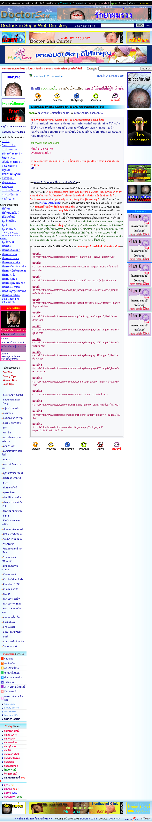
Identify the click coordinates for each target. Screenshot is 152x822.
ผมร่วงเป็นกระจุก (11, 190)
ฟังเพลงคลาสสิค (11, 262)
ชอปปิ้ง (6, 459)
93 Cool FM (8, 301)
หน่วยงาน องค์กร (11, 598)
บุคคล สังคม (9, 492)
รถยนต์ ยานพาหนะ (12, 539)
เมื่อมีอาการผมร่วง (12, 161)
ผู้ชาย (6, 515)
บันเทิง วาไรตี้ (10, 487)
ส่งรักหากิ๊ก (6, 346)
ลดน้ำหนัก (9, 663)
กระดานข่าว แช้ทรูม (13, 394)
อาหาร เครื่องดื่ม (11, 617)
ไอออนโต (9, 682)
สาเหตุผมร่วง (9, 165)
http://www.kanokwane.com (45, 143)
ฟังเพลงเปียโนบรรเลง (14, 270)
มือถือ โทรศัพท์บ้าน (12, 534)
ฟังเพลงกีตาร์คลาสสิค (14, 266)
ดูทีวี (4, 225)
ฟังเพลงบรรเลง (10, 258)
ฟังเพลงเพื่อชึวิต (11, 287)
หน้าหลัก (38, 99)
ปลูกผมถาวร (9, 182)
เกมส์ (5, 636)
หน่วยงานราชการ (12, 603)
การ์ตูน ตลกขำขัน (12, 423)
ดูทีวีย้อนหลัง (9, 229)
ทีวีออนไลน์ (8, 216)
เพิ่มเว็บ (100, 447)
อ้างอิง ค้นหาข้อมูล (12, 631)
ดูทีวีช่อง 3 (8, 242)
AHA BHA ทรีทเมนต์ (14, 686)
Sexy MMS (12, 359)
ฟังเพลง (6, 246)
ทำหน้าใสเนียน (11, 672)
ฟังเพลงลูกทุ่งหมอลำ (13, 282)
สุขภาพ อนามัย (10, 589)
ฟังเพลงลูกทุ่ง (9, 278)
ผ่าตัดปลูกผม (9, 198)
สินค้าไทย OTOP (11, 584)
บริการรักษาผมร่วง (12, 153)
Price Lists (9, 704)
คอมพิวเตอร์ (9, 446)
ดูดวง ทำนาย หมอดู (13, 473)
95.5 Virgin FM (10, 298)
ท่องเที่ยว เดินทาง (12, 478)
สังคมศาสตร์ (9, 574)
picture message (5, 355)
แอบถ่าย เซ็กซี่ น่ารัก (13, 641)
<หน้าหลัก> (43, 113)
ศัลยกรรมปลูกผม (11, 174)
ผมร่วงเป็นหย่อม (11, 194)
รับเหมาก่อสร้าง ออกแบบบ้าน (88, 113)
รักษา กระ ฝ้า (11, 691)
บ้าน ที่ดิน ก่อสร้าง (12, 497)
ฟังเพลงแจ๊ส (9, 274)
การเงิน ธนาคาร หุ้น (13, 418)
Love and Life (11, 715)
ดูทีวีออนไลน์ (9, 220)
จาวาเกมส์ (18, 342)
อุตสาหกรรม (9, 627)
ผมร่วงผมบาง (9, 149)
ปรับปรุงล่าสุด (76, 99)
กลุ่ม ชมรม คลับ (11, 408)
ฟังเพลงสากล (9, 254)
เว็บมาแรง (96, 99)
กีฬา (5, 427)
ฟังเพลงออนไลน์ (11, 250)
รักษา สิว (8, 658)
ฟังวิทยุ (6, 208)
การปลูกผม (8, 178)
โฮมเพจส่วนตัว (10, 646)
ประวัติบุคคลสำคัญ (12, 511)
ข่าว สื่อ (7, 432)
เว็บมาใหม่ (57, 99)
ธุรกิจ (5, 482)
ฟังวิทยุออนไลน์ (10, 212)
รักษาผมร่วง (8, 145)
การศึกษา (8, 413)
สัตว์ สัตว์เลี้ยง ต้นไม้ (13, 579)
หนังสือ (6, 594)
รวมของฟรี (8, 543)
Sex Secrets (10, 711)
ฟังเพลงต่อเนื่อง (11, 295)
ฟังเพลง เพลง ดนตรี (13, 529)
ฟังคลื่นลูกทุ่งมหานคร (14, 291)
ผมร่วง (5, 141)
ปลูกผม (6, 170)
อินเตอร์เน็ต (9, 622)
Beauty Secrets (11, 708)
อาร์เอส (20, 334)
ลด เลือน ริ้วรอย (12, 668)
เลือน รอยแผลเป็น (13, 677)
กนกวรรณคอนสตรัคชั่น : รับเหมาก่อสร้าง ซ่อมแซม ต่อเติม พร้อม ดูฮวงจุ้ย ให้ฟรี (67, 120)
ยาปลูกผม (7, 186)
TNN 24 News (10, 232)
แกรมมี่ (11, 334)
